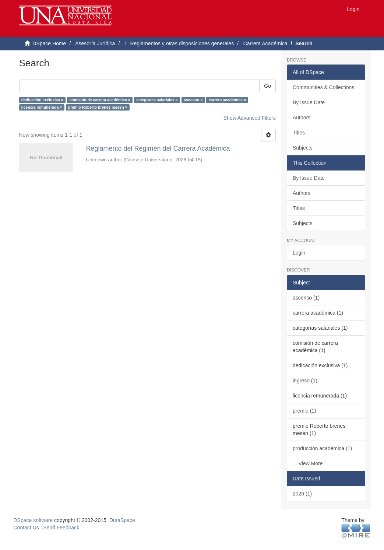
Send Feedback (61, 527)
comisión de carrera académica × (99, 100)
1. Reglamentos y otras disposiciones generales (179, 43)
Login (299, 253)
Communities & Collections (323, 87)
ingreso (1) (305, 380)
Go (267, 86)
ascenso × (193, 100)
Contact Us (26, 527)
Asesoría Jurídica (95, 43)
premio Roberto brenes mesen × (97, 107)
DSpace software (33, 520)
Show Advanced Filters (249, 118)
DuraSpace (122, 520)
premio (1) (304, 411)
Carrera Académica (265, 43)
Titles (299, 133)
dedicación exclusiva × (42, 100)
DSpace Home (49, 43)
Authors (301, 117)
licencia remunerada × (41, 107)
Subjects (303, 148)
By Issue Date (309, 102)
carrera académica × (227, 100)
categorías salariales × (156, 100)
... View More (308, 463)
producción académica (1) (322, 448)
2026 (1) (302, 494)
